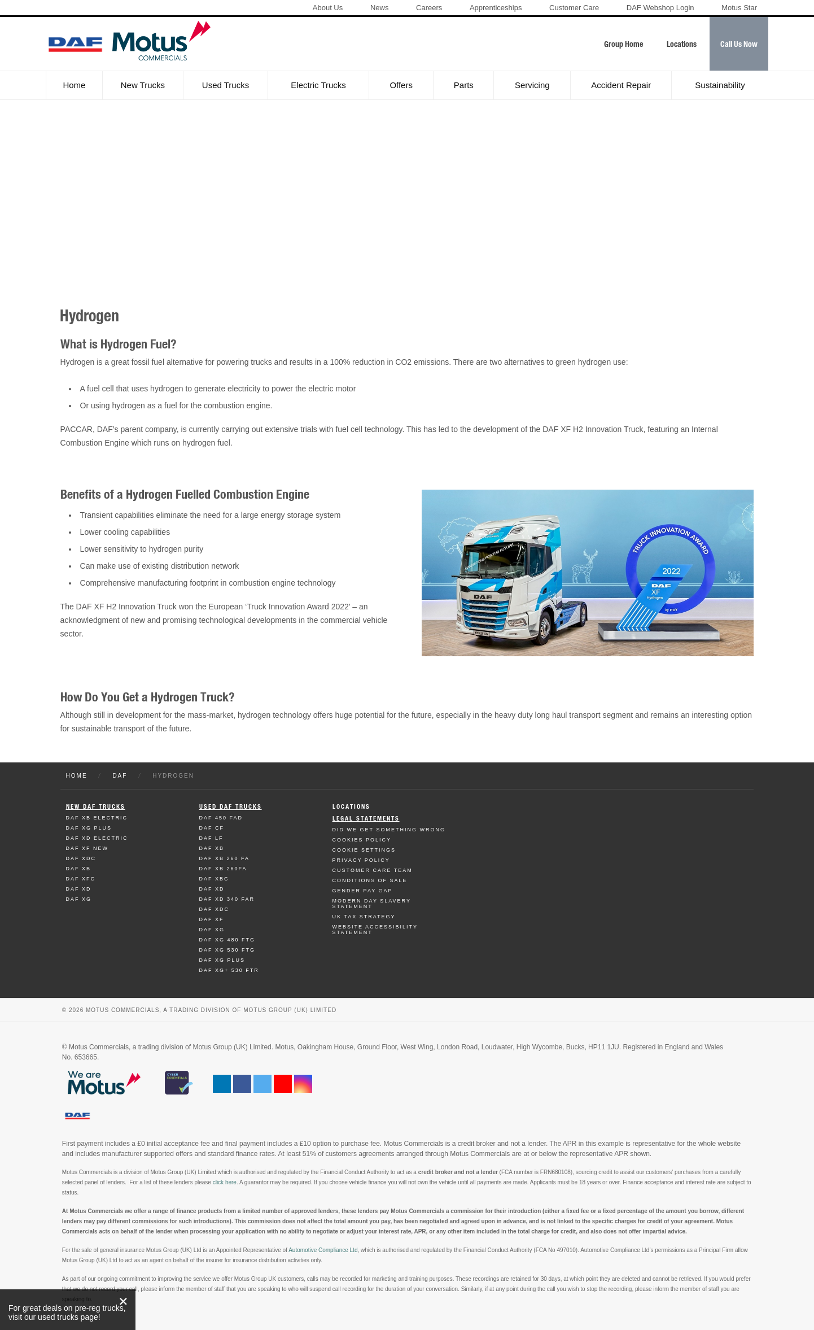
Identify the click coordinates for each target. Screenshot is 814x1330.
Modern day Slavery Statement (371, 903)
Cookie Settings (364, 850)
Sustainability (720, 85)
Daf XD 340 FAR (227, 899)
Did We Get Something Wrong (388, 829)
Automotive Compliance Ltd (322, 1250)
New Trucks (143, 85)
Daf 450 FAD (221, 818)
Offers (401, 85)
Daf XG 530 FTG (227, 950)
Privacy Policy (361, 860)
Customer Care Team (372, 870)
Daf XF (211, 919)
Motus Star (739, 7)
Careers (429, 7)
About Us (328, 7)
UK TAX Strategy (364, 916)
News (379, 7)
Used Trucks (225, 85)
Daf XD (78, 889)
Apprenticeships (496, 7)
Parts (464, 85)
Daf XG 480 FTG (227, 940)
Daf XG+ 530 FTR (229, 970)
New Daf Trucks (95, 806)
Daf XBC (214, 879)
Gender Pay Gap (362, 890)
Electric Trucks (318, 85)
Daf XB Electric (97, 818)
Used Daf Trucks (230, 806)
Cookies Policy (362, 840)
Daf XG (79, 899)
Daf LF (211, 838)
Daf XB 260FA (223, 868)
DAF (119, 776)
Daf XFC (81, 879)
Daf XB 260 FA (224, 858)
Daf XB (78, 868)
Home (74, 85)
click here (225, 1182)
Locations (351, 806)
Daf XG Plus (89, 828)
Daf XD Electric (97, 838)
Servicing (532, 85)
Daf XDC (81, 858)
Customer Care (574, 7)
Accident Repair (621, 85)
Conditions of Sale (370, 880)
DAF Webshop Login (660, 7)
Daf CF (212, 828)
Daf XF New (87, 848)
